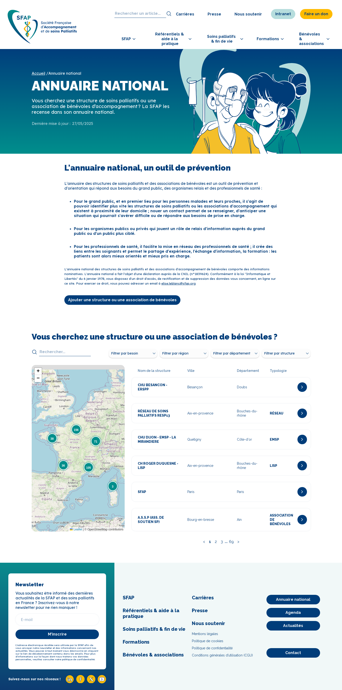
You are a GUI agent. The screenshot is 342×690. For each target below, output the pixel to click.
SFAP (128, 598)
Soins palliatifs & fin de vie (154, 629)
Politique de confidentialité (212, 648)
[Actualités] (293, 626)
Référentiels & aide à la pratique (151, 613)
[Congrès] (324, 129)
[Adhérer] (324, 155)
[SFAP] (43, 42)
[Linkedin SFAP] (70, 682)
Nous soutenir (248, 14)
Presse (214, 14)
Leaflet (76, 529)
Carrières (185, 14)
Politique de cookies (207, 641)
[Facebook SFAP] (80, 682)
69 (231, 541)
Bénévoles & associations (153, 655)
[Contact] (293, 653)
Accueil (38, 73)
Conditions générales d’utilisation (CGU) (222, 655)
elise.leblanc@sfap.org (178, 283)
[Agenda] (293, 612)
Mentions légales (205, 634)
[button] (112, 486)
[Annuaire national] (293, 599)
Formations (136, 642)
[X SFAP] (91, 682)
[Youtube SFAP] (102, 682)
